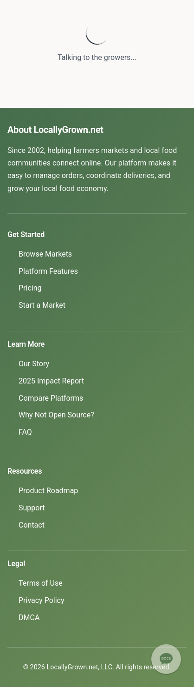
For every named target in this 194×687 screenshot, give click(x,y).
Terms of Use (41, 583)
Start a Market (42, 305)
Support (32, 507)
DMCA (29, 617)
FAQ (25, 432)
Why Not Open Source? (56, 414)
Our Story (34, 363)
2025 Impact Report (51, 381)
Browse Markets (45, 254)
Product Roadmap (48, 490)
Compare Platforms (51, 398)
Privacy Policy (42, 600)
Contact (32, 525)
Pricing (30, 288)
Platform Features (48, 271)
